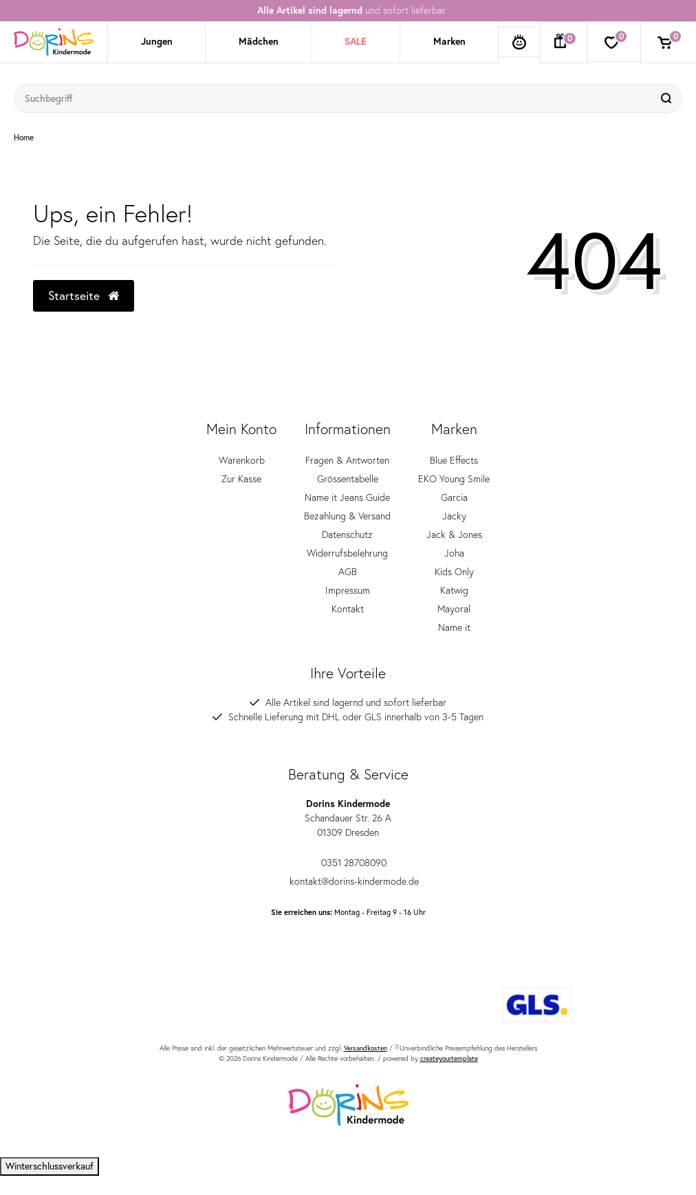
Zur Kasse (241, 479)
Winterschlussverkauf (50, 1166)
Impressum (347, 590)
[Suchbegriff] (334, 98)
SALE (356, 41)
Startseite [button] (83, 295)
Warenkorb (242, 460)
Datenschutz (347, 534)
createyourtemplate (449, 1058)
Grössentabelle (347, 479)
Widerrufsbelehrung (347, 553)
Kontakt (347, 609)
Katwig (454, 590)
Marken (449, 41)
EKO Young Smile (454, 479)
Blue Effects (454, 460)
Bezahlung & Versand (347, 516)
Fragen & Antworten (347, 460)
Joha (454, 553)
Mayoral (453, 609)
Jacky (454, 516)
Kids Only (454, 572)
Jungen (157, 41)
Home (24, 137)
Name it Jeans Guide (347, 497)
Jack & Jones (454, 534)
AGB (347, 572)
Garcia (454, 497)
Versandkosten (365, 1048)
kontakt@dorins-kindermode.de (348, 881)
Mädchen (259, 41)
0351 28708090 (348, 863)
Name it (454, 627)
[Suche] (668, 98)
